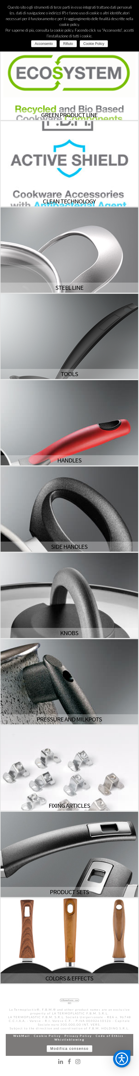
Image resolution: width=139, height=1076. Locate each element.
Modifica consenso (69, 1049)
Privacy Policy (78, 1035)
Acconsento (44, 44)
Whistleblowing (69, 1039)
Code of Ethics (109, 1035)
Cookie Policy (47, 1035)
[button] (121, 1058)
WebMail (21, 1035)
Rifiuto (68, 44)
